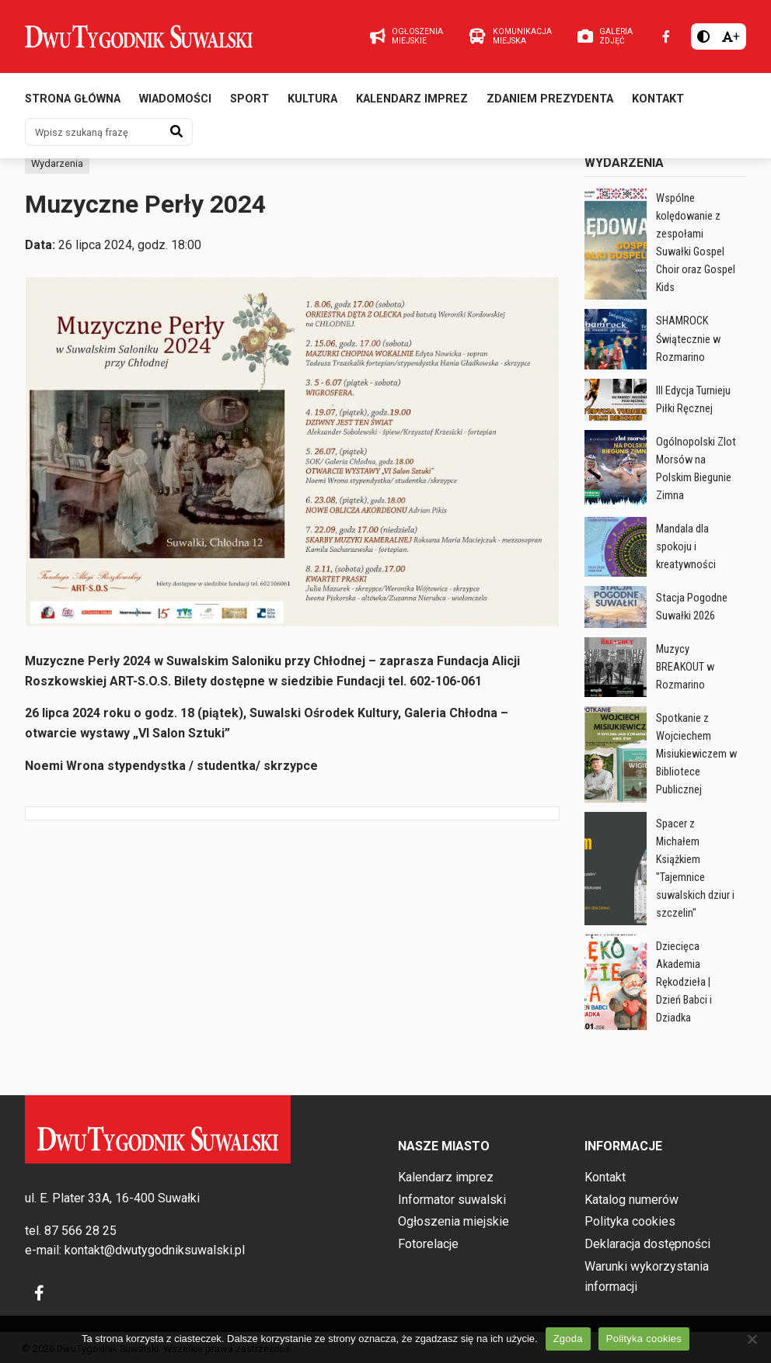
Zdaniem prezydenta (550, 99)
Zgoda (568, 1338)
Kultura (312, 99)
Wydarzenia (57, 163)
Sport (249, 99)
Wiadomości (175, 99)
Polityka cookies (629, 1221)
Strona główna (72, 99)
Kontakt (658, 99)
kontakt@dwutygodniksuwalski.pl (155, 1250)
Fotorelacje (428, 1243)
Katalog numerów (631, 1199)
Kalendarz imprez (412, 99)
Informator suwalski (452, 1199)
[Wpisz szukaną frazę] (93, 132)
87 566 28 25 (80, 1230)
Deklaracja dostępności (647, 1243)
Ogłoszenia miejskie (453, 1221)
